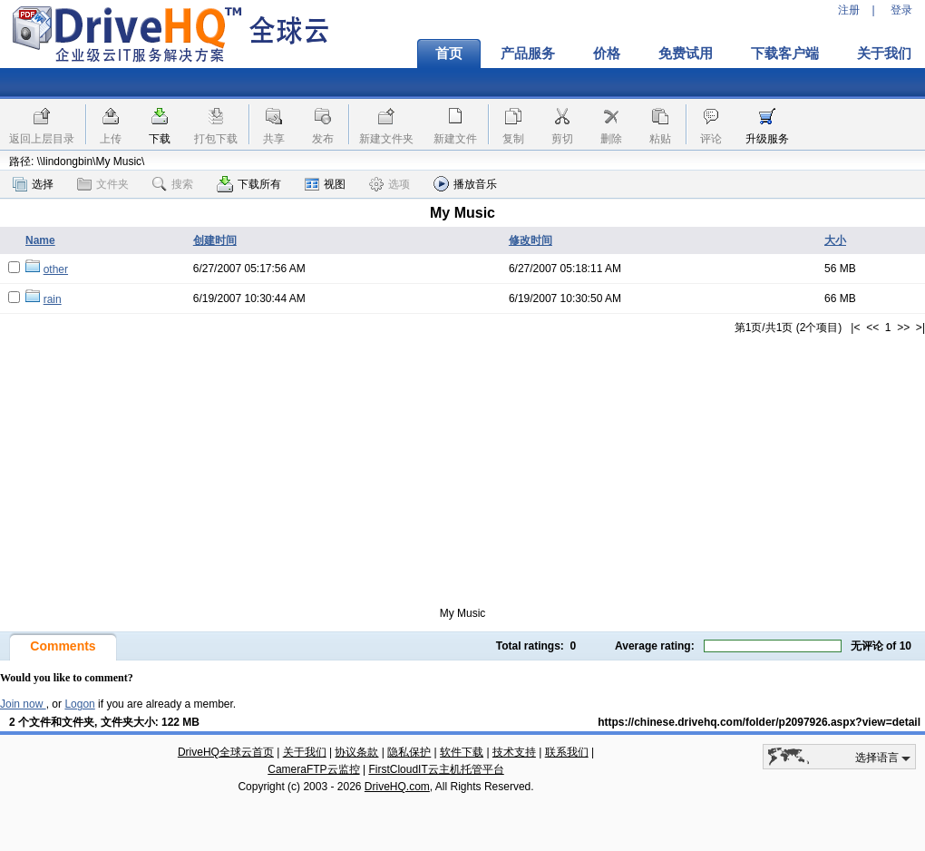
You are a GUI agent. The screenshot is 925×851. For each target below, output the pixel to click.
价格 (606, 53)
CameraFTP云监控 (313, 769)
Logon (79, 704)
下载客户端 (785, 53)
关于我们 (304, 752)
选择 (33, 184)
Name (40, 240)
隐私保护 (409, 752)
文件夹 (103, 184)
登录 (901, 10)
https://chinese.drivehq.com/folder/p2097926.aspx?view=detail (759, 722)
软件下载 (461, 752)
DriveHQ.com (397, 786)
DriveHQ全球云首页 (226, 752)
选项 (389, 184)
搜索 (172, 184)
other (56, 269)
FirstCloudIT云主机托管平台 (435, 769)
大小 (835, 240)
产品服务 (528, 53)
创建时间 (215, 240)
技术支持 (514, 752)
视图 (325, 184)
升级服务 (767, 138)
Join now (23, 704)
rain (53, 299)
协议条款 (356, 752)
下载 (159, 138)
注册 (849, 10)
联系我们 (567, 752)
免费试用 (685, 53)
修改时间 (530, 240)
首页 (448, 53)
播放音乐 (465, 183)
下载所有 (249, 184)
